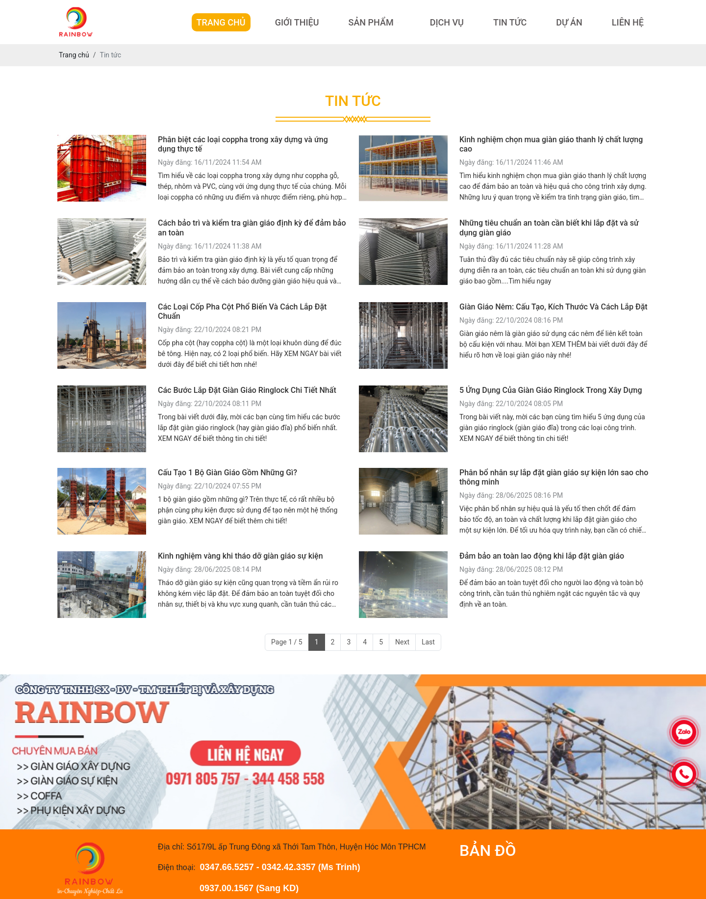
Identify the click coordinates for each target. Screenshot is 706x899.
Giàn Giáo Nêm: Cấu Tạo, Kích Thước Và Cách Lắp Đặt (553, 306)
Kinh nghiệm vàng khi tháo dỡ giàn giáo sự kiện (240, 556)
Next (402, 642)
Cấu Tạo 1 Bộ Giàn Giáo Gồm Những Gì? (227, 472)
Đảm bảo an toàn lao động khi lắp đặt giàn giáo (541, 556)
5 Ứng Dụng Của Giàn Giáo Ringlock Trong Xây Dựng (550, 390)
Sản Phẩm (370, 22)
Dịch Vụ (447, 22)
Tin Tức (510, 22)
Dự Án (569, 22)
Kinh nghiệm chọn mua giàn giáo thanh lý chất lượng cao (551, 144)
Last (428, 642)
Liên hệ (628, 22)
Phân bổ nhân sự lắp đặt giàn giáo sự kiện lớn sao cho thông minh (553, 477)
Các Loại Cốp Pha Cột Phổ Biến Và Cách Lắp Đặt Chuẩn (242, 311)
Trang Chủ (221, 22)
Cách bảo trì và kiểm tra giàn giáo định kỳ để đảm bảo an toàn (252, 227)
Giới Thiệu (297, 22)
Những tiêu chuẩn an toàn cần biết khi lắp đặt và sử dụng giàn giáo (549, 227)
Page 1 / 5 (287, 642)
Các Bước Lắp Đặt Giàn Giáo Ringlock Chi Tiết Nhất (247, 390)
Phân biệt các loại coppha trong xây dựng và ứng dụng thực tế (243, 144)
